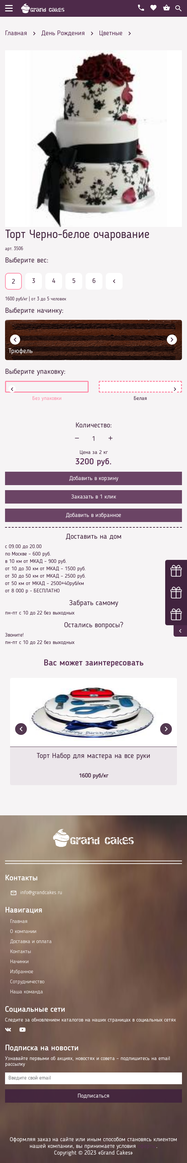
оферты (147, 1146)
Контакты (20, 951)
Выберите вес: (26, 260)
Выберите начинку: (34, 310)
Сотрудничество (27, 982)
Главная (19, 921)
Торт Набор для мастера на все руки (93, 756)
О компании (23, 931)
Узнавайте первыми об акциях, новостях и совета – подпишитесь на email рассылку (87, 1061)
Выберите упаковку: (35, 371)
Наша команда (26, 992)
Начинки (19, 962)
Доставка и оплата (31, 941)
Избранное (21, 972)
